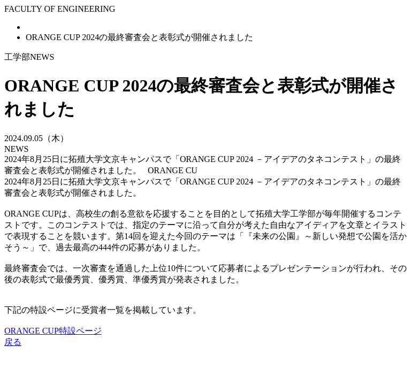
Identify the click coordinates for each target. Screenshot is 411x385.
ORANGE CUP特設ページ (53, 330)
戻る (12, 341)
